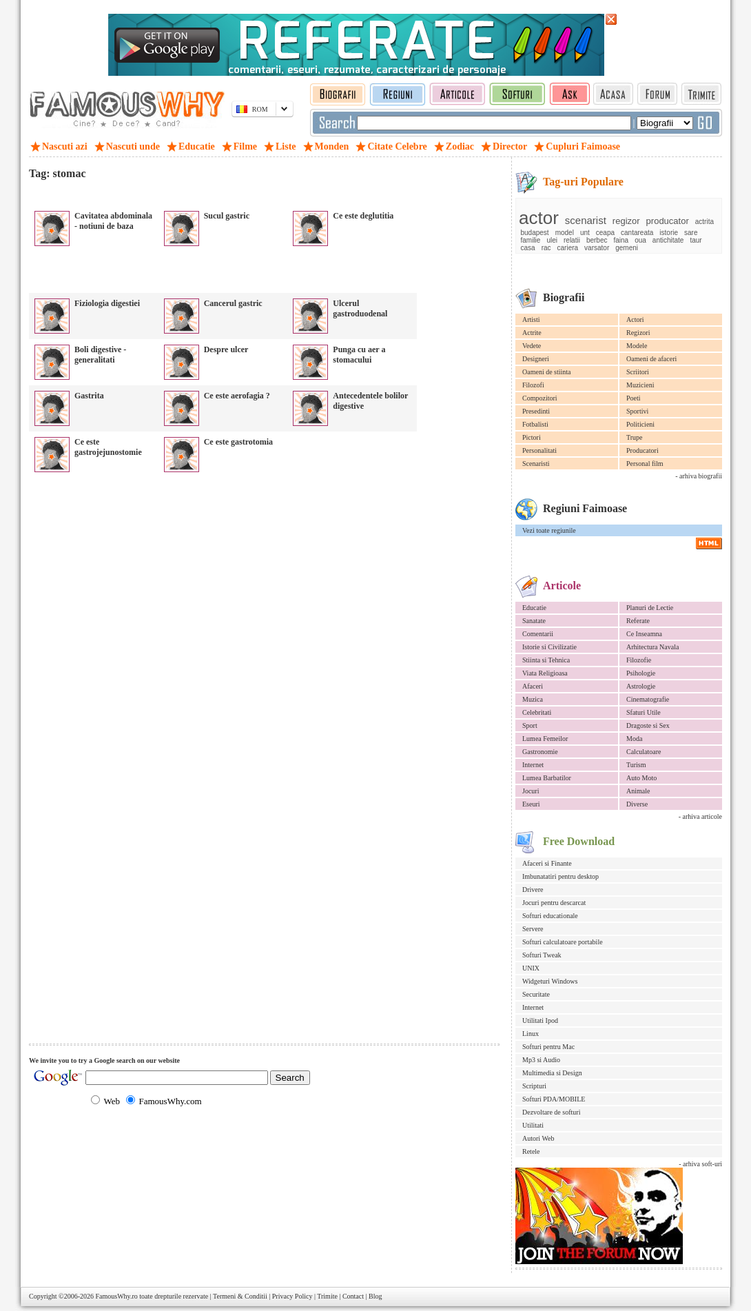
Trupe (634, 437)
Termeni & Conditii (240, 1296)
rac (546, 248)
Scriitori (637, 372)
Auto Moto (641, 778)
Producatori (642, 450)
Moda (634, 738)
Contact (353, 1296)
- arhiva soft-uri (700, 1164)
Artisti (531, 319)
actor (539, 217)
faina (620, 240)
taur (695, 240)
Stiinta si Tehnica (546, 660)
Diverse (637, 804)
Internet (533, 765)
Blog (375, 1296)
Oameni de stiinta (546, 372)
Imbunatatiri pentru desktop (560, 876)
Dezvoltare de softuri (551, 1112)
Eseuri (531, 804)
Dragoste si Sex (648, 725)
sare (690, 232)
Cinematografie (647, 699)
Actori (635, 319)
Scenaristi (535, 463)
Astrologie (640, 686)
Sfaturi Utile (643, 712)
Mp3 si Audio (541, 1060)
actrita (704, 221)
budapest (535, 232)
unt (585, 232)
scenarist (585, 220)
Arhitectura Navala (652, 647)
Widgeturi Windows (549, 981)
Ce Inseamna (644, 634)
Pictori (531, 437)
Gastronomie (540, 751)
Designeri (535, 359)
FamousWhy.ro (116, 1296)
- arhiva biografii (698, 476)
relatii (572, 240)
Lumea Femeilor (545, 738)
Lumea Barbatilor (546, 778)
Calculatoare (643, 751)
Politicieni (640, 424)
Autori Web (538, 1138)
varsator (596, 248)
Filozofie (638, 660)
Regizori (638, 332)
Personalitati (539, 450)
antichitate (668, 240)
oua (640, 240)
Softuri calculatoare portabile (562, 942)
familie (531, 240)
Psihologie (640, 673)
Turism (636, 765)
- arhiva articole (700, 816)
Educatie (534, 607)
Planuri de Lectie (649, 607)
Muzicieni (640, 385)
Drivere (533, 889)
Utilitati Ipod (540, 1020)
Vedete (531, 345)
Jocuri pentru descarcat (554, 902)
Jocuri (530, 791)
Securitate (536, 994)
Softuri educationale (550, 915)
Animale (638, 791)
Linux (530, 1033)
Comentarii (537, 634)
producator (667, 221)
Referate (638, 620)
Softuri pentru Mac (548, 1046)
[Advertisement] (190, 192)
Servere (533, 929)
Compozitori (539, 398)
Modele (637, 345)
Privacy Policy (292, 1296)
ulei (551, 240)
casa (528, 248)
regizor (626, 221)
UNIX (530, 968)
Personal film (644, 463)
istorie (668, 232)
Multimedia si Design (552, 1073)
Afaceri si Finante (547, 863)
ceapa (605, 232)
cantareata (637, 232)
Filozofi (533, 385)
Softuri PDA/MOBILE (553, 1099)
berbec (597, 240)
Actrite (532, 332)
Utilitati (533, 1125)
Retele (531, 1151)
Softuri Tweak (542, 955)
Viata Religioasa (545, 673)
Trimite (327, 1296)
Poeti (633, 398)
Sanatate (534, 620)
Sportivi (637, 411)
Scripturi (534, 1086)
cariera (568, 248)
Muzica (532, 699)
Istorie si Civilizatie (549, 647)
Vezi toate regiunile (549, 530)
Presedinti (536, 411)
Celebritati (536, 712)
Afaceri (532, 686)
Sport (529, 725)
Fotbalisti (535, 424)
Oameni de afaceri (651, 359)
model (564, 232)
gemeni (626, 248)
